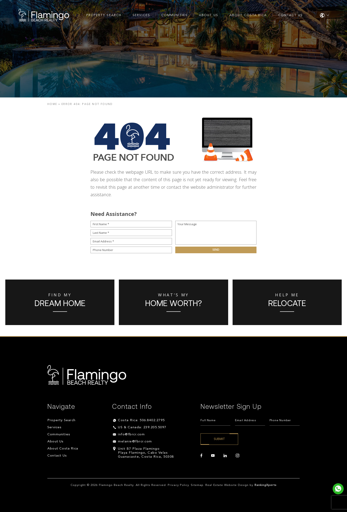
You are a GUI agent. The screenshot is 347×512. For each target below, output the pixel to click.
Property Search (103, 15)
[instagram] (237, 455)
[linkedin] (225, 455)
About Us (208, 15)
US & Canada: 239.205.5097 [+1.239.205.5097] (142, 427)
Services (141, 15)
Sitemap (197, 485)
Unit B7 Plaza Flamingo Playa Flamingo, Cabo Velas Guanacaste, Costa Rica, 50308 (146, 453)
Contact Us (290, 15)
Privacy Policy (178, 485)
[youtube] (213, 455)
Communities (174, 15)
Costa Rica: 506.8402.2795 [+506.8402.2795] (141, 420)
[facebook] (201, 455)
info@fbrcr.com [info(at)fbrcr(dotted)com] (131, 434)
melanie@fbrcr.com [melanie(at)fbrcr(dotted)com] (135, 441)
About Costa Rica (248, 15)
